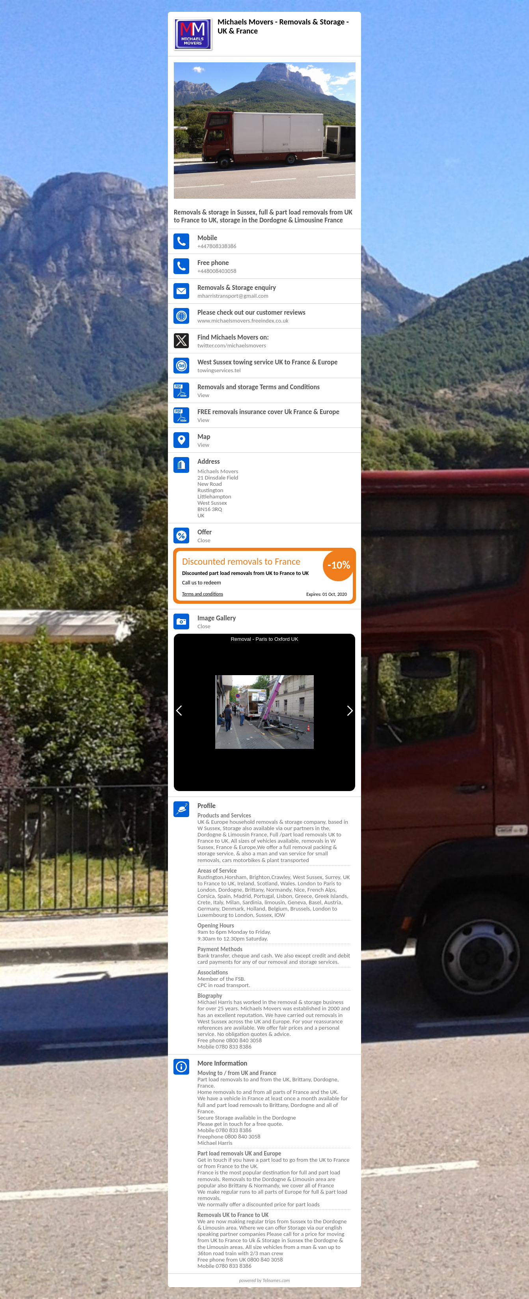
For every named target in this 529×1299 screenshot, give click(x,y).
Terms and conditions (202, 594)
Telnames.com (276, 1280)
